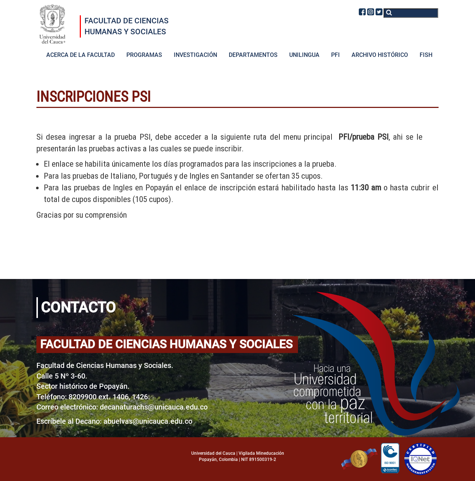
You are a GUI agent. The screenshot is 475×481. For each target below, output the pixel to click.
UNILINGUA (304, 54)
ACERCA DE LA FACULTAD (80, 54)
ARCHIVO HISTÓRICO (380, 54)
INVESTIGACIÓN (195, 54)
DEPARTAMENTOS (253, 54)
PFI (335, 54)
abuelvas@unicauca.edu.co (147, 421)
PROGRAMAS (144, 54)
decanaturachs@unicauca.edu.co (154, 407)
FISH (426, 54)
